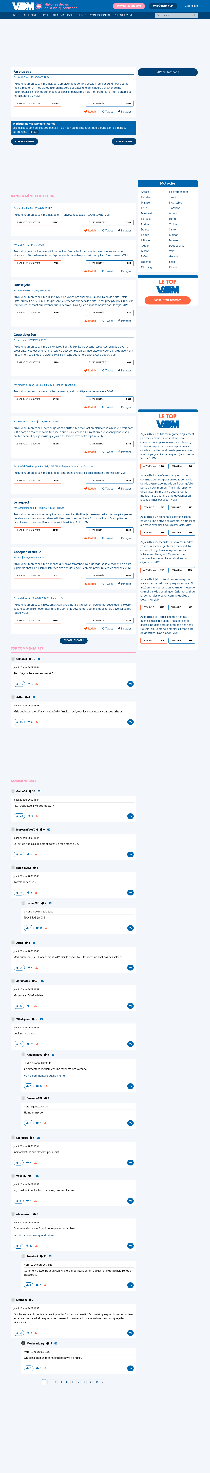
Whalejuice (23, 1019)
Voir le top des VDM (167, 300)
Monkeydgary (36, 1343)
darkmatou (23, 981)
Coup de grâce (25, 335)
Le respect (21, 502)
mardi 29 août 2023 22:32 (37, 1352)
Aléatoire (30, 15)
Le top (82, 15)
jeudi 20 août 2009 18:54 (26, 989)
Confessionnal (100, 15)
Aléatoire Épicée (63, 15)
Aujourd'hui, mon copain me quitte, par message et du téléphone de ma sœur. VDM (63, 391)
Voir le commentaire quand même (44, 1076)
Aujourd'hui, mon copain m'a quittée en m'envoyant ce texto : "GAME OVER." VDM (62, 215)
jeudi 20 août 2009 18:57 (26, 1308)
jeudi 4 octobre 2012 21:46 (37, 1063)
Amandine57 (35, 1055)
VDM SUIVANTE (124, 141)
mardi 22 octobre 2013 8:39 (38, 1265)
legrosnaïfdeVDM (27, 830)
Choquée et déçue (27, 552)
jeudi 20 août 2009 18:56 (26, 1184)
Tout (16, 15)
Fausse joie (22, 285)
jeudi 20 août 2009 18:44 (26, 667)
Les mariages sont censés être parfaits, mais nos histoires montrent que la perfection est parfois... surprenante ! (70, 128)
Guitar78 (21, 659)
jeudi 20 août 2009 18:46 (26, 706)
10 (96, 1382)
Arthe (20, 697)
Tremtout (33, 1256)
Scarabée (22, 1138)
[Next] (103, 1382)
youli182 (21, 1176)
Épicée (44, 15)
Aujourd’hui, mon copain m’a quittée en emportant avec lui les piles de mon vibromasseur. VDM (70, 473)
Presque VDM (123, 15)
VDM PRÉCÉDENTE (24, 141)
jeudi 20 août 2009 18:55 (26, 1028)
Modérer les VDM (163, 6)
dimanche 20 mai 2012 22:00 (38, 912)
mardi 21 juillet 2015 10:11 (36, 1107)
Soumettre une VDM (129, 6)
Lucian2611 (33, 903)
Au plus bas (22, 72)
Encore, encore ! (74, 640)
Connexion (191, 6)
